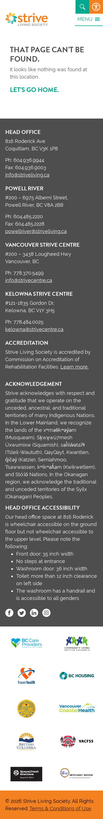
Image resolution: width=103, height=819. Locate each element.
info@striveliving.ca (27, 175)
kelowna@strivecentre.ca (34, 329)
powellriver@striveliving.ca (36, 231)
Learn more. (74, 367)
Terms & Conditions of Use (60, 808)
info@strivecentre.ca (28, 280)
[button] (85, 18)
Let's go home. (34, 90)
